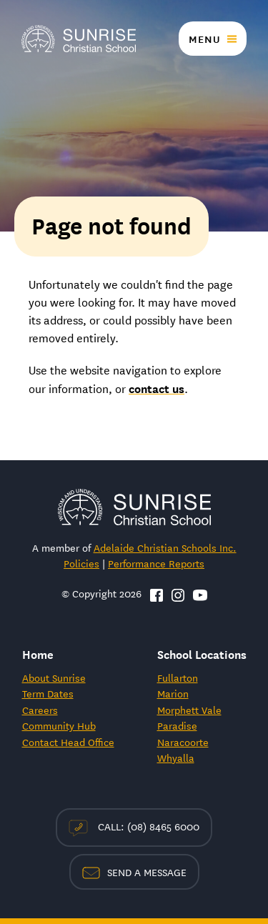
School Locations (202, 653)
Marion (173, 693)
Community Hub (59, 725)
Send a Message (134, 872)
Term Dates (48, 693)
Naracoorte (183, 742)
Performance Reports (156, 563)
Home (38, 653)
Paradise (177, 725)
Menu (204, 38)
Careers (40, 709)
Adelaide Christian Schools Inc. (165, 547)
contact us (156, 388)
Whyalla (175, 757)
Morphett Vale (189, 709)
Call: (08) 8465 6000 (134, 827)
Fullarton (177, 677)
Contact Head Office (68, 742)
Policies (81, 563)
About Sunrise (54, 677)
